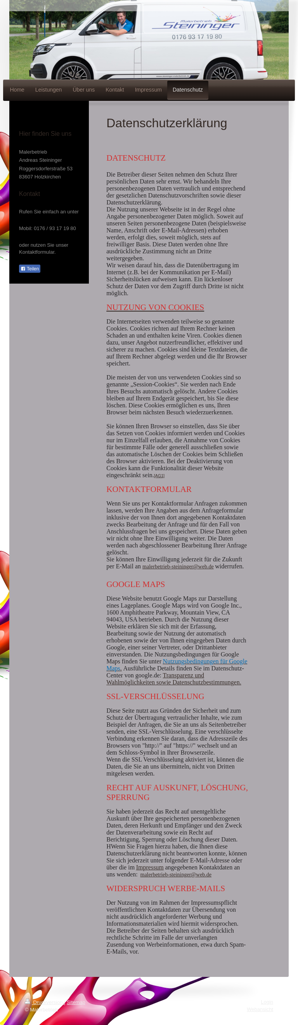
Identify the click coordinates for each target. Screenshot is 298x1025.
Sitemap (76, 1002)
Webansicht (260, 1009)
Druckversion (44, 1002)
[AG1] (159, 475)
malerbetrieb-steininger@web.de (178, 567)
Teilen (30, 269)
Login (267, 1002)
